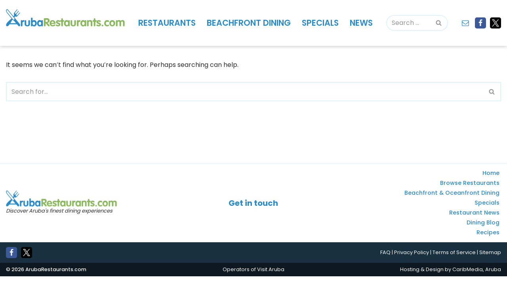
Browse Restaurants (469, 192)
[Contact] (465, 22)
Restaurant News (474, 222)
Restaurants (167, 22)
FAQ (385, 261)
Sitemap (490, 261)
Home (490, 182)
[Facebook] (480, 22)
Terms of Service (454, 261)
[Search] (409, 23)
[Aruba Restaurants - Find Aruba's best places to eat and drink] (65, 18)
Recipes (488, 241)
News (363, 22)
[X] (495, 22)
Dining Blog (483, 232)
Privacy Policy (411, 261)
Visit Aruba (270, 278)
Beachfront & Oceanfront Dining (451, 202)
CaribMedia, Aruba (476, 278)
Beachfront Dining (250, 22)
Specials (321, 22)
